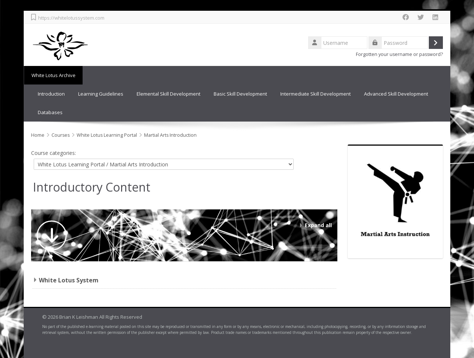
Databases (50, 112)
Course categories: (53, 152)
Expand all (318, 225)
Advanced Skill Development (396, 93)
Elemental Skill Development (168, 93)
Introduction (51, 93)
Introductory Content (91, 187)
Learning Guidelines (100, 93)
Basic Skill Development (240, 93)
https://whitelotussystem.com (71, 17)
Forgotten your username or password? (399, 54)
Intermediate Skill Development (315, 93)
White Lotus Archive (53, 75)
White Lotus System (69, 280)
